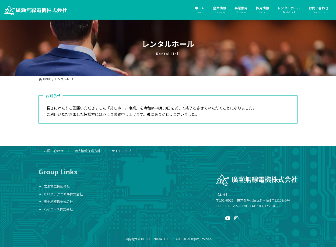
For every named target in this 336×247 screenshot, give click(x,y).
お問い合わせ (53, 150)
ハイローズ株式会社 (58, 209)
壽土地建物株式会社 (58, 201)
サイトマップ (121, 150)
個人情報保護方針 (87, 150)
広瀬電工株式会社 (57, 186)
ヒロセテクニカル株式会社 (63, 193)
